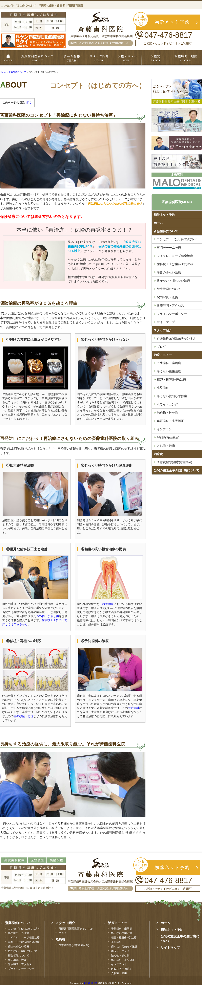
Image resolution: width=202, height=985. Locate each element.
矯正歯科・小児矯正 (123, 959)
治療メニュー (127, 58)
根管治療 (108, 604)
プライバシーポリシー (21, 968)
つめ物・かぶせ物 (47, 616)
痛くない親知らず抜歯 (124, 946)
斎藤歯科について (166, 231)
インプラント (119, 964)
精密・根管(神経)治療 (124, 937)
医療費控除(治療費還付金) (74, 945)
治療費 (158, 454)
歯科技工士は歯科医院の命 (24, 941)
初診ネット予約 (164, 214)
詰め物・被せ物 (120, 955)
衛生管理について (18, 955)
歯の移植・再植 (23, 716)
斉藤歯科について (37, 58)
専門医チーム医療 (72, 58)
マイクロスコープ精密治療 (24, 937)
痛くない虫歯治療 (121, 933)
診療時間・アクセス (20, 964)
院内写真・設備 (17, 959)
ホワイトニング (120, 951)
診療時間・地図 (186, 58)
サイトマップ (170, 947)
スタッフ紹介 (99, 58)
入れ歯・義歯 (119, 973)
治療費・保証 (155, 58)
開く (29, 102)
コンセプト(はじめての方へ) (24, 928)
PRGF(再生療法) (121, 968)
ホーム (8, 58)
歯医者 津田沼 (90, 983)
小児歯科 (116, 941)
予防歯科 (133, 708)
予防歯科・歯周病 (121, 928)
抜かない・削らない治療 (22, 951)
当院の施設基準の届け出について (176, 470)
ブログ (62, 933)
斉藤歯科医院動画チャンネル (76, 928)
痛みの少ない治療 (18, 946)
